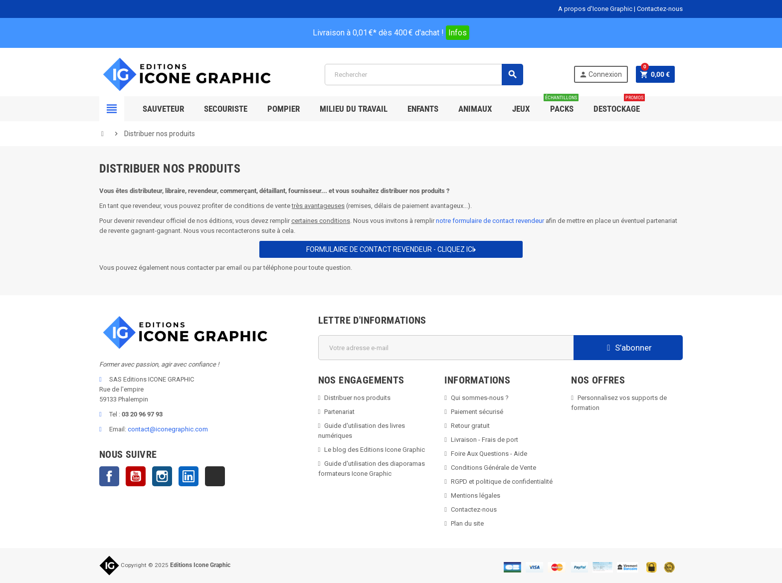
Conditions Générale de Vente (493, 467)
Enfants (422, 109)
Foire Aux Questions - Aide (489, 453)
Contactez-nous (660, 8)
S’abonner (628, 348)
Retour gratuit (470, 425)
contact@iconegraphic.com (168, 429)
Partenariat (339, 411)
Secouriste (225, 109)
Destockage (619, 105)
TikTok (215, 476)
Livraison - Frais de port (484, 439)
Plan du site (467, 523)
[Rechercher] (424, 74)
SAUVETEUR (163, 109)
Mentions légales (475, 495)
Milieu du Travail (354, 109)
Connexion (600, 74)
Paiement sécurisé (477, 411)
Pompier (283, 109)
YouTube (136, 476)
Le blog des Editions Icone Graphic (374, 449)
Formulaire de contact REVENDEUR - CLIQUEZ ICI (391, 249)
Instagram (162, 476)
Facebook (109, 476)
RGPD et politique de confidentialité (502, 481)
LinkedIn (188, 476)
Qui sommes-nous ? (480, 397)
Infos (457, 32)
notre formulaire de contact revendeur (490, 220)
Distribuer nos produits (357, 397)
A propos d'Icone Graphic (595, 8)
